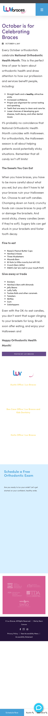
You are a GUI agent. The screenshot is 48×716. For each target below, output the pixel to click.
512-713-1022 (15, 454)
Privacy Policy (12, 633)
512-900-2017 (16, 428)
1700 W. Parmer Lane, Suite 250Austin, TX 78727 (23, 392)
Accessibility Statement (24, 637)
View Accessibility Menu (29, 633)
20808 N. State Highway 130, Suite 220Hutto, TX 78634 (23, 444)
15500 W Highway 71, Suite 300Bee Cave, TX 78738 (23, 420)
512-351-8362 (16, 400)
